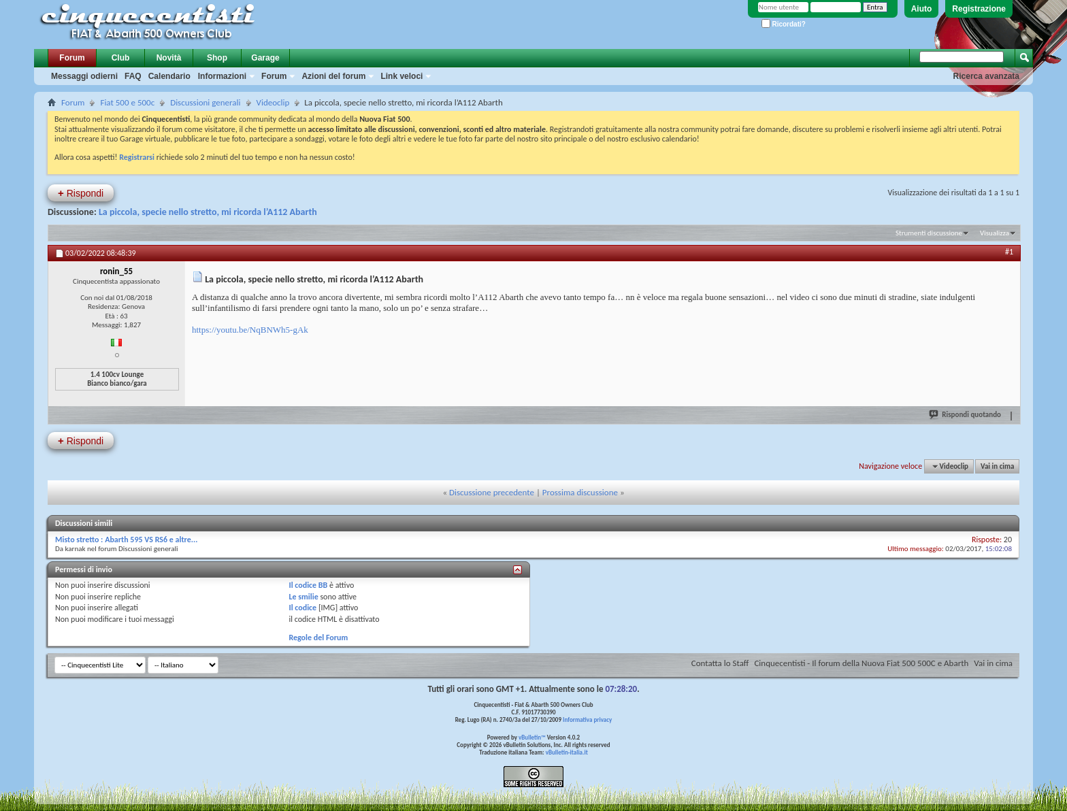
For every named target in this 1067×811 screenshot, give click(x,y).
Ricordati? (783, 24)
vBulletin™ (532, 737)
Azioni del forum (333, 76)
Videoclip (273, 102)
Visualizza (994, 233)
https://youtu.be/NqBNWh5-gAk (250, 330)
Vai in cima (997, 466)
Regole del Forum (318, 637)
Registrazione (979, 9)
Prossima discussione (580, 492)
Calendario (169, 76)
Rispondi (80, 193)
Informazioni (222, 76)
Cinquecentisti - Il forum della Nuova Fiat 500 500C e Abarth (861, 663)
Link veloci (401, 76)
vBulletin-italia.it (567, 752)
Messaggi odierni (84, 76)
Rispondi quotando (965, 414)
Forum (71, 58)
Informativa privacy (587, 719)
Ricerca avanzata (986, 76)
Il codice (302, 607)
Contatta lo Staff (720, 663)
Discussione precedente (491, 492)
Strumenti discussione (929, 233)
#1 (1009, 251)
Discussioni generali (205, 102)
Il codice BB (308, 585)
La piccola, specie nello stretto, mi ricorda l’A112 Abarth (208, 212)
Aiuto (921, 9)
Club (121, 58)
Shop (217, 58)
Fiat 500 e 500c (127, 102)
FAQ (133, 76)
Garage (265, 58)
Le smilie (303, 596)
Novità (169, 58)
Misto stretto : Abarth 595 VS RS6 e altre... (126, 539)
